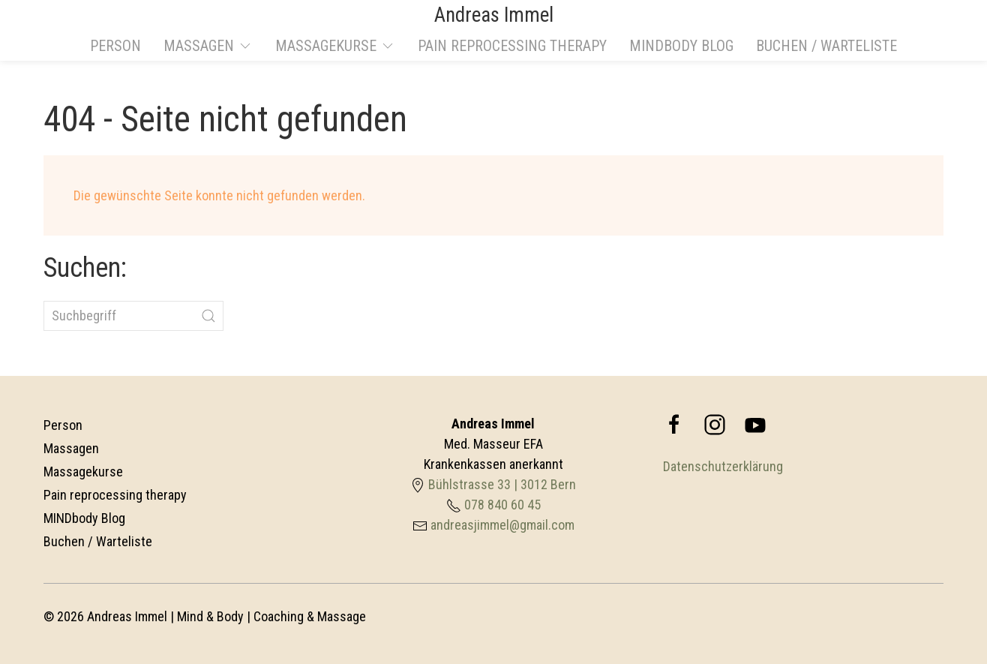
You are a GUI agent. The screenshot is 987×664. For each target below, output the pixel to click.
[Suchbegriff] (134, 316)
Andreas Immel (494, 15)
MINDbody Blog (681, 46)
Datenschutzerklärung (723, 466)
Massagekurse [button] (335, 46)
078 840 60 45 (502, 504)
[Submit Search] (209, 316)
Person (115, 46)
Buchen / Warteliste (826, 46)
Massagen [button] (208, 46)
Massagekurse (83, 471)
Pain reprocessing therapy (512, 46)
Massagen (71, 448)
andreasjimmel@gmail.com (502, 525)
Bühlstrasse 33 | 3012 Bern (502, 484)
